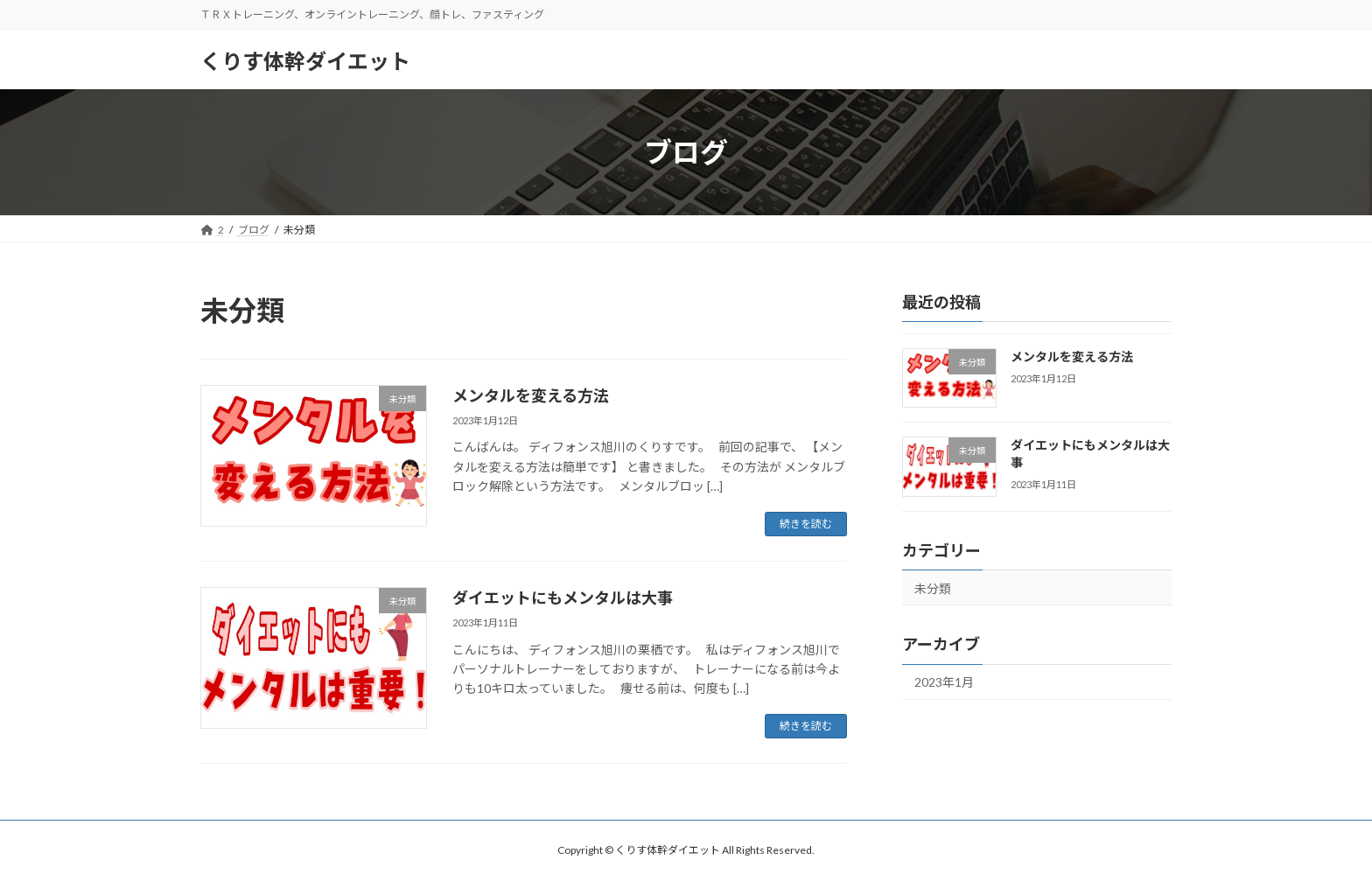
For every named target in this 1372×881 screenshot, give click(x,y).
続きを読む (806, 523)
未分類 (932, 588)
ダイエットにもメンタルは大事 (562, 597)
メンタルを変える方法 (530, 395)
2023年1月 (944, 682)
